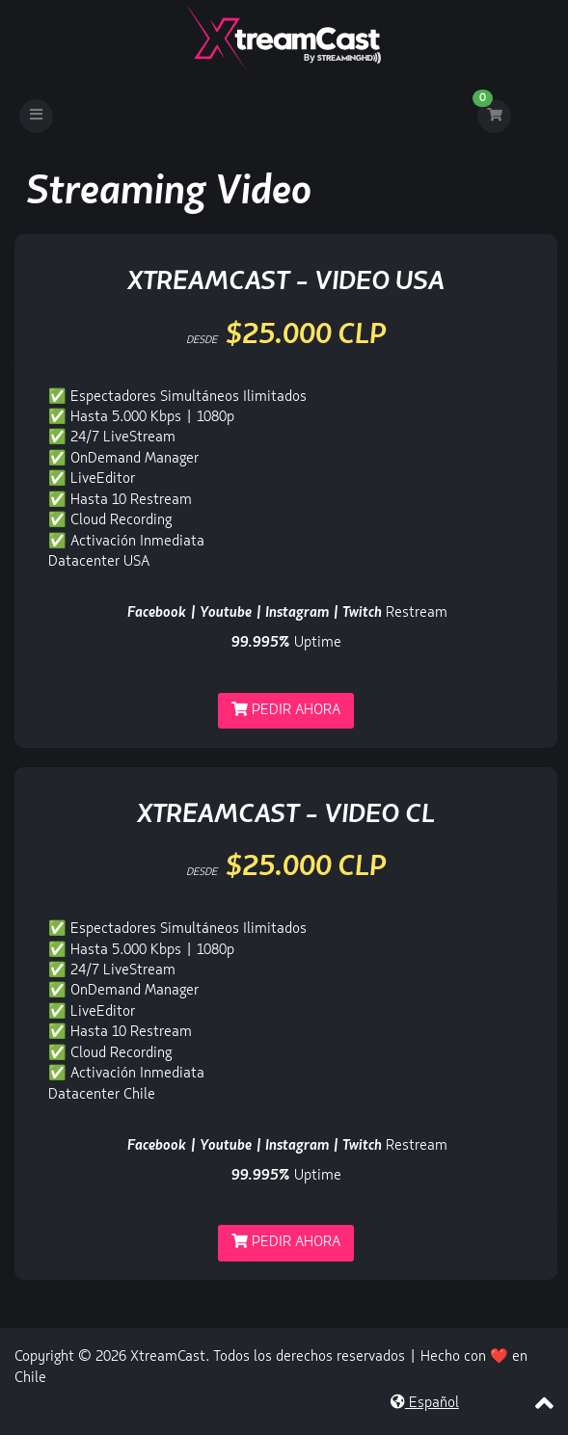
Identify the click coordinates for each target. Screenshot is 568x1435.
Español (425, 1403)
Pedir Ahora (285, 710)
